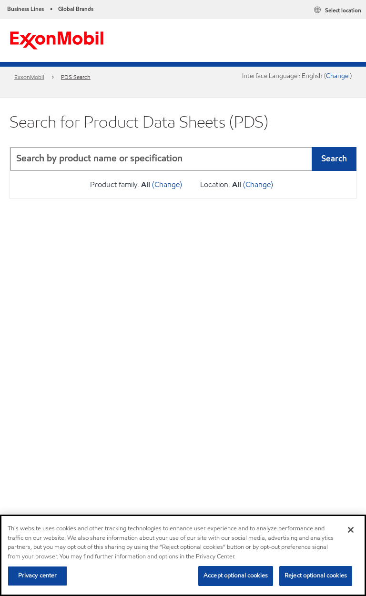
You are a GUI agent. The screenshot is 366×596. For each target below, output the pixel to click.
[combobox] (183, 159)
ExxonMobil (29, 77)
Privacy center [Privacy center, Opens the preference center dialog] (37, 575)
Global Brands (75, 9)
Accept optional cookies (235, 575)
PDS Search (76, 77)
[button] (346, 159)
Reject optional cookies (316, 575)
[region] (183, 555)
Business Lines (25, 9)
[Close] (350, 529)
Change (338, 75)
